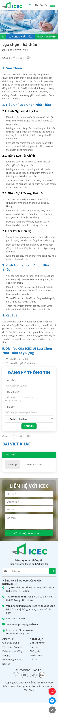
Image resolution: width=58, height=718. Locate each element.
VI (30, 5)
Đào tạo (34, 646)
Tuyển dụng (36, 655)
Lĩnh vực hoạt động (12, 651)
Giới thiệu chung (10, 642)
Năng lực (7, 655)
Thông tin (35, 651)
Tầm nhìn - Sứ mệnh (12, 646)
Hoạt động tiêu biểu (12, 659)
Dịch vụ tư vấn (37, 642)
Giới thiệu (8, 639)
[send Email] (52, 571)
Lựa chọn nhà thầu (32, 464)
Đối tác (6, 663)
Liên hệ (33, 659)
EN (36, 5)
